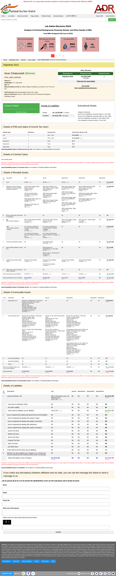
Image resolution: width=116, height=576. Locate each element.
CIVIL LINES (31, 60)
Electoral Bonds (58, 16)
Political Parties (46, 16)
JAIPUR (23, 60)
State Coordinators (26, 561)
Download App (71, 573)
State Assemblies (22, 16)
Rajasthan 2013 (14, 60)
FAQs (53, 561)
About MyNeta (110, 16)
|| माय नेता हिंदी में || (71, 16)
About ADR (99, 16)
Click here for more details (86, 81)
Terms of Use (45, 561)
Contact (36, 561)
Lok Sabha (11, 16)
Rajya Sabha (35, 16)
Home (3, 16)
